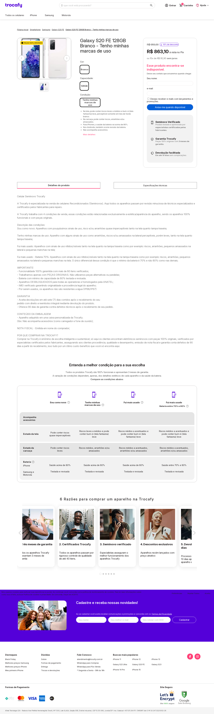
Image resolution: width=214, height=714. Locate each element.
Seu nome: (152, 78)
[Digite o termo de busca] (103, 5)
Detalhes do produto (59, 185)
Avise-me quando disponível (170, 107)
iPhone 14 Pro (119, 670)
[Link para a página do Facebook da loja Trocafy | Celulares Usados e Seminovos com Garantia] (190, 656)
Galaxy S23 (156, 664)
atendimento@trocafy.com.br (90, 659)
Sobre (44, 659)
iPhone (33, 15)
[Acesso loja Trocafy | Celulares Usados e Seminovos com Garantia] (170, 5)
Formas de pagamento (51, 663)
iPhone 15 (136, 670)
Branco (84, 69)
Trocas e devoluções (50, 670)
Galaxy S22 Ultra (120, 664)
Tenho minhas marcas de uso (90, 102)
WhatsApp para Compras (88, 663)
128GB (84, 86)
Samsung (49, 15)
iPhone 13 (156, 659)
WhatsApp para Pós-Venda (88, 667)
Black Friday (10, 659)
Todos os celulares (14, 15)
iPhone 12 (136, 659)
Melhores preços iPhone (16, 667)
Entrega (44, 667)
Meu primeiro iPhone (14, 670)
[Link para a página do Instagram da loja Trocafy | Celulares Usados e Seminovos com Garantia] (197, 656)
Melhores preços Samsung (17, 663)
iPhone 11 (117, 659)
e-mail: (150, 88)
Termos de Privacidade (161, 614)
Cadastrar (184, 619)
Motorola (66, 15)
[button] (68, 402)
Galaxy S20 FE (138, 664)
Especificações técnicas (155, 185)
